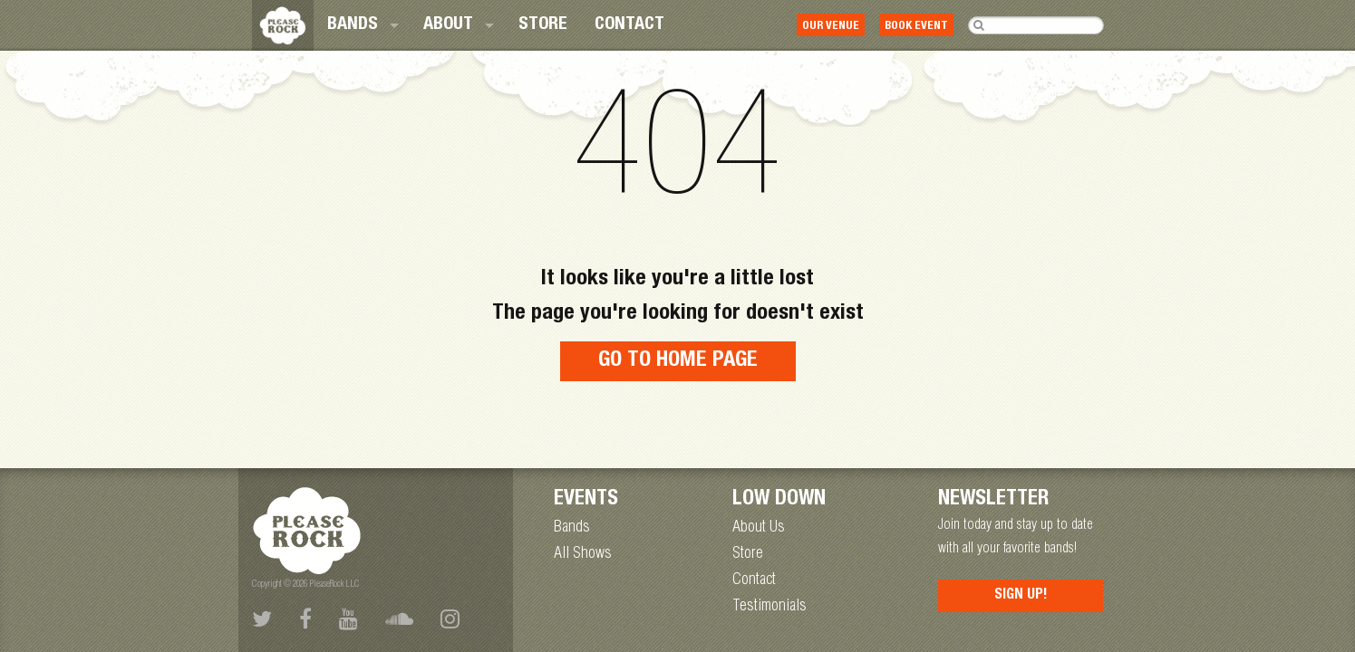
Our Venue (830, 27)
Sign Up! (1021, 596)
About (448, 25)
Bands (352, 25)
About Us (758, 528)
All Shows (583, 554)
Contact (629, 25)
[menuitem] (362, 25)
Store (542, 25)
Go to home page (678, 361)
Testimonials (769, 607)
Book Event (916, 27)
